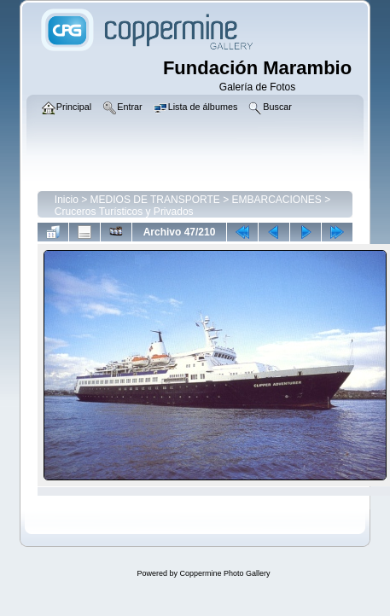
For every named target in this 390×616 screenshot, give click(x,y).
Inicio (67, 200)
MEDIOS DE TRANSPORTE (155, 200)
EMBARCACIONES (276, 200)
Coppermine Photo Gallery (224, 573)
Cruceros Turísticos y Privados (124, 212)
